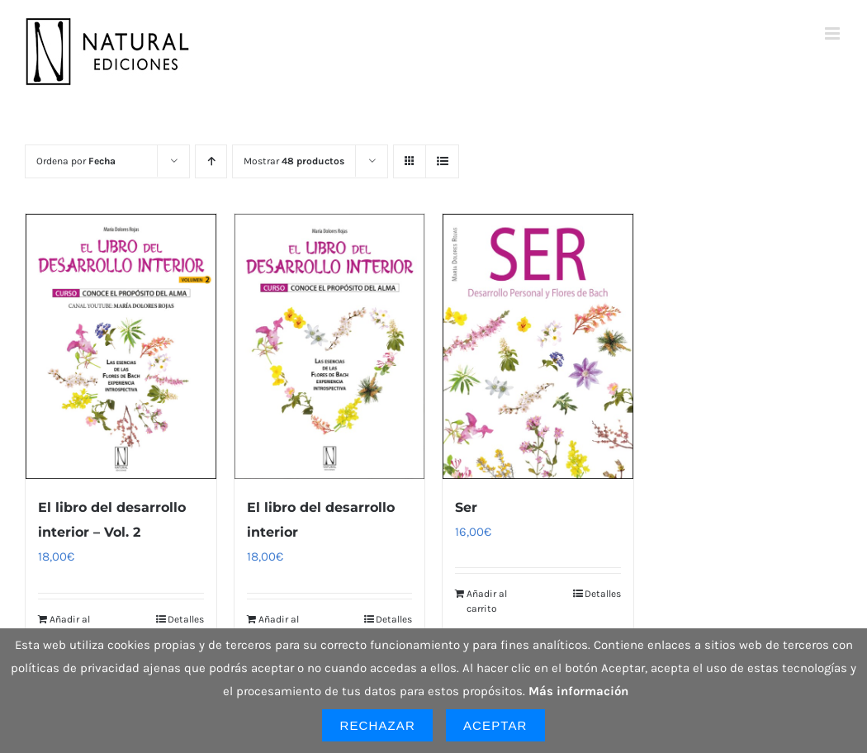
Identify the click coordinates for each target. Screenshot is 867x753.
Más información (578, 691)
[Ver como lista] (442, 161)
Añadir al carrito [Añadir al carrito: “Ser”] (487, 601)
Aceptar (495, 725)
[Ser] (538, 346)
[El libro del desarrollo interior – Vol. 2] (121, 346)
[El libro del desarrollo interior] (330, 346)
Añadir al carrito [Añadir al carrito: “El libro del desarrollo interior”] (278, 626)
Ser (466, 507)
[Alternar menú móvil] (833, 33)
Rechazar (377, 725)
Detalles (186, 619)
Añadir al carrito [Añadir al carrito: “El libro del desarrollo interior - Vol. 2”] (70, 626)
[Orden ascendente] (211, 161)
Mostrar (294, 161)
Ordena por (76, 161)
